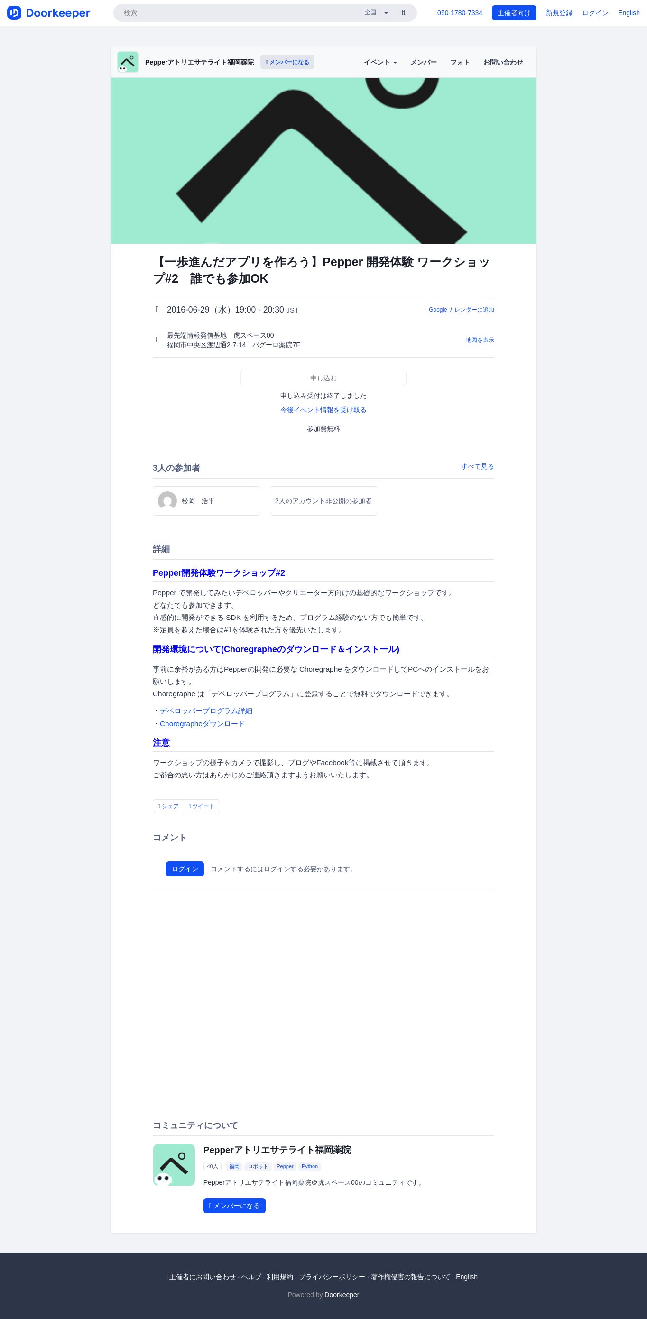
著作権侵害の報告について (411, 1277)
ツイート (202, 806)
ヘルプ (251, 1277)
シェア (168, 806)
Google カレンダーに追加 (461, 309)
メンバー (423, 62)
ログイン (595, 13)
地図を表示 (480, 340)
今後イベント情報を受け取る (323, 410)
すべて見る (477, 466)
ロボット (258, 1166)
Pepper (285, 1166)
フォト (460, 62)
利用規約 (280, 1277)
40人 (212, 1166)
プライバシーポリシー (332, 1277)
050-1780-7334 (459, 13)
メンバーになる (287, 62)
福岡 (234, 1166)
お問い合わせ (503, 62)
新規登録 (559, 13)
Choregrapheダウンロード (202, 723)
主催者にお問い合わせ (202, 1277)
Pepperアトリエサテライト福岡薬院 (199, 62)
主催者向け (514, 13)
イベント (380, 62)
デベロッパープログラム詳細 (206, 711)
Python (310, 1166)
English (629, 13)
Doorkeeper (341, 1295)
